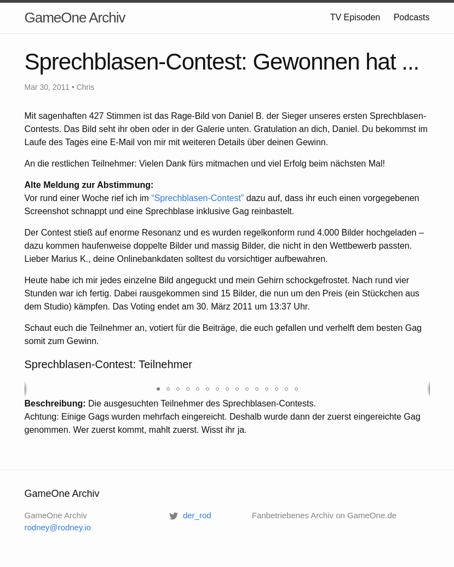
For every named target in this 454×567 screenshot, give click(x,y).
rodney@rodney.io (58, 527)
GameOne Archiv (75, 17)
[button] (158, 389)
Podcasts (412, 17)
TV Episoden (355, 17)
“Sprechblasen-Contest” (197, 198)
